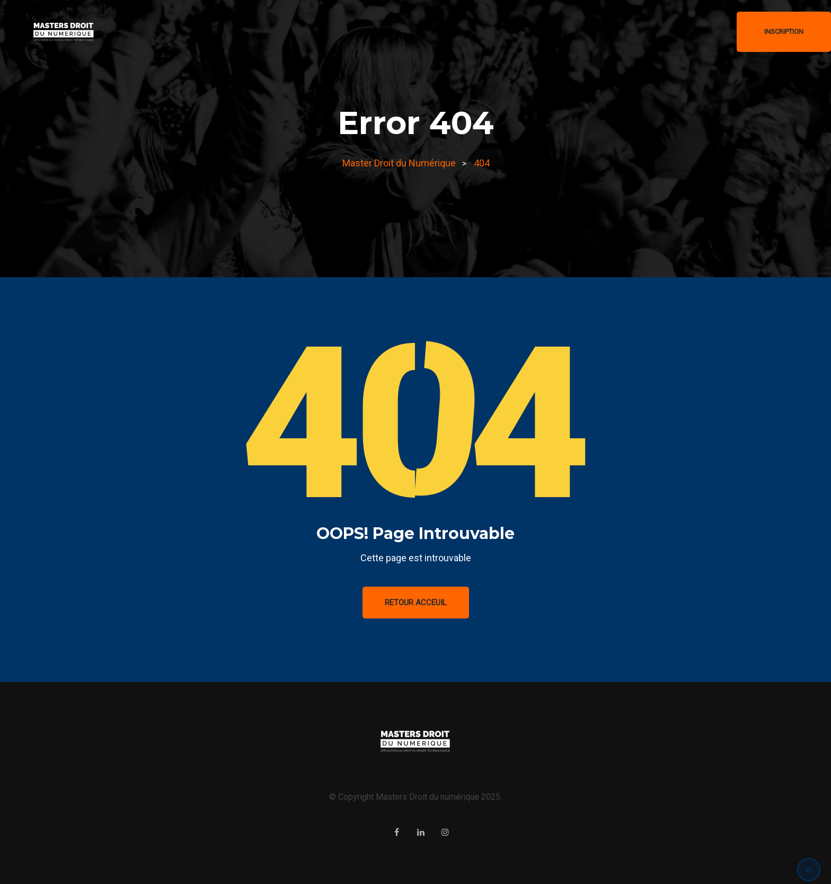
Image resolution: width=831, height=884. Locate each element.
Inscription (783, 32)
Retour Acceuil (416, 602)
